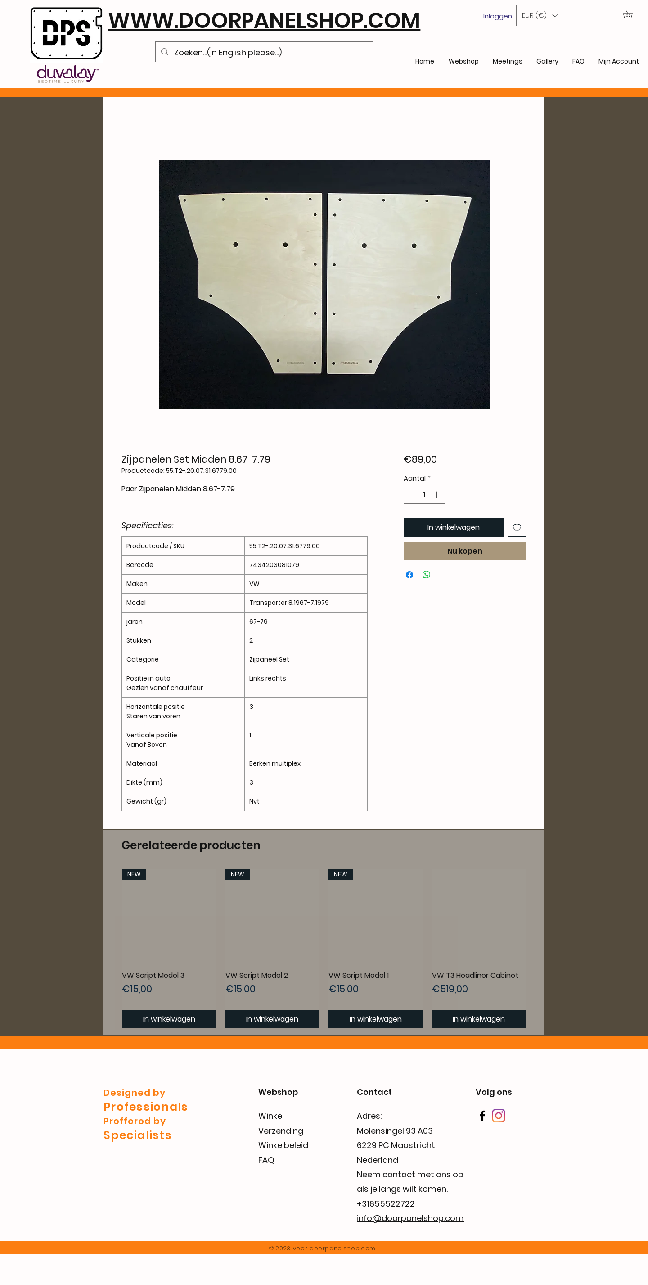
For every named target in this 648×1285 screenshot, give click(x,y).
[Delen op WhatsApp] (426, 574)
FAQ (266, 1160)
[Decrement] (411, 494)
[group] (324, 948)
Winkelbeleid (283, 1145)
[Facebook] (482, 1115)
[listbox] (539, 15)
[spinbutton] (424, 494)
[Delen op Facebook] (409, 574)
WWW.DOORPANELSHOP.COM (264, 20)
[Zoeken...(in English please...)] (264, 53)
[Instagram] (498, 1115)
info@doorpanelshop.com (410, 1218)
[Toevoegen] (517, 527)
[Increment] (438, 494)
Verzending (280, 1130)
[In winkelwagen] (169, 1019)
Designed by (135, 1092)
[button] (539, 15)
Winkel (271, 1116)
